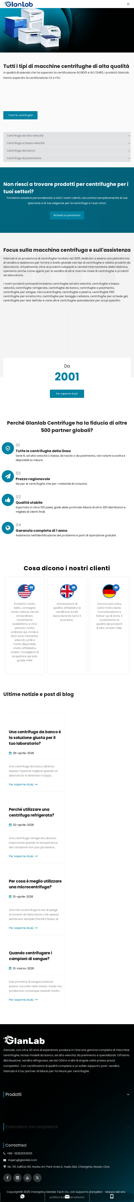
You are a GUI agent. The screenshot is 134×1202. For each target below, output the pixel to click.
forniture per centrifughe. (72, 1071)
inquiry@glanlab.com (22, 1160)
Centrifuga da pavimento (24, 158)
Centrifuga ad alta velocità (25, 136)
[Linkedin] (17, 1178)
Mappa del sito (115, 1192)
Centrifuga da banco (21, 151)
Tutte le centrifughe (20, 115)
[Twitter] (37, 1178)
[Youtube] (27, 1178)
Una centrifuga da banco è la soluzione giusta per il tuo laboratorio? (35, 737)
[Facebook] (7, 1178)
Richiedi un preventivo (67, 215)
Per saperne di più (67, 393)
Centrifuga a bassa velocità (25, 143)
